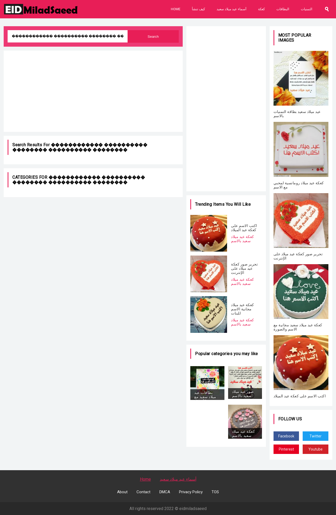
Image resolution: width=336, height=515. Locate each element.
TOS (215, 492)
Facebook (286, 436)
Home (175, 9)
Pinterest (286, 449)
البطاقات (282, 9)
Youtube (315, 449)
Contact (143, 492)
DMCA (164, 492)
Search (153, 37)
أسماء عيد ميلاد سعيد (231, 9)
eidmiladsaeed (193, 508)
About (122, 492)
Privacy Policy (191, 492)
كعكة (261, 9)
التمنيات (306, 9)
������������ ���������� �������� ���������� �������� (79, 147)
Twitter (315, 436)
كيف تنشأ (198, 9)
